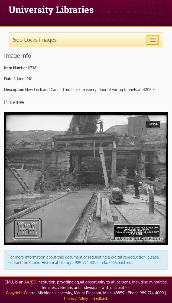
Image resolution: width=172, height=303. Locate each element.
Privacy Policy (76, 298)
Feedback (100, 298)
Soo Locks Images (35, 39)
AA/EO (30, 282)
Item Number (15, 68)
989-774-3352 (87, 262)
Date (8, 78)
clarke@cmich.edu (118, 262)
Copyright (14, 293)
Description (14, 89)
